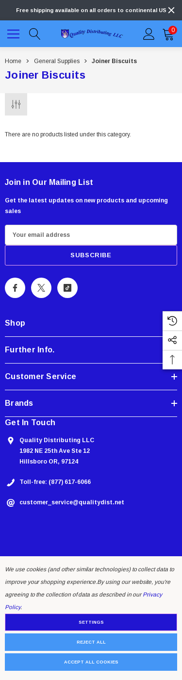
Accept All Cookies (91, 662)
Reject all (91, 642)
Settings (91, 622)
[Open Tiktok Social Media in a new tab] (67, 288)
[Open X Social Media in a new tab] (41, 288)
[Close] (171, 10)
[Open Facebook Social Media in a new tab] (15, 288)
